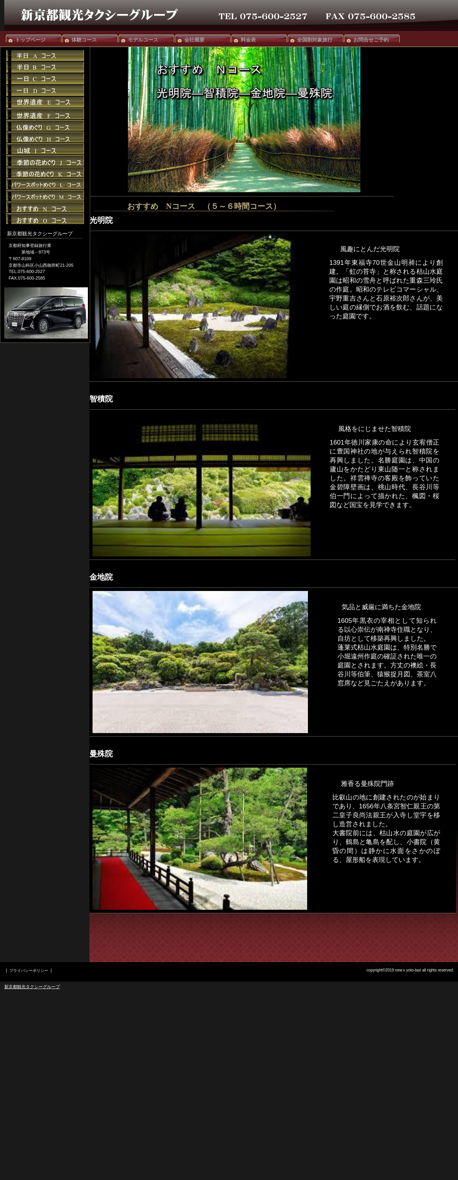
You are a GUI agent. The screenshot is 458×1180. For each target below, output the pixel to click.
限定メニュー (45, 55)
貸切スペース (45, 78)
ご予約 (45, 102)
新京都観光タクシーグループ (32, 986)
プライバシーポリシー (28, 970)
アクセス (45, 90)
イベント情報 (45, 67)
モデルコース (143, 40)
